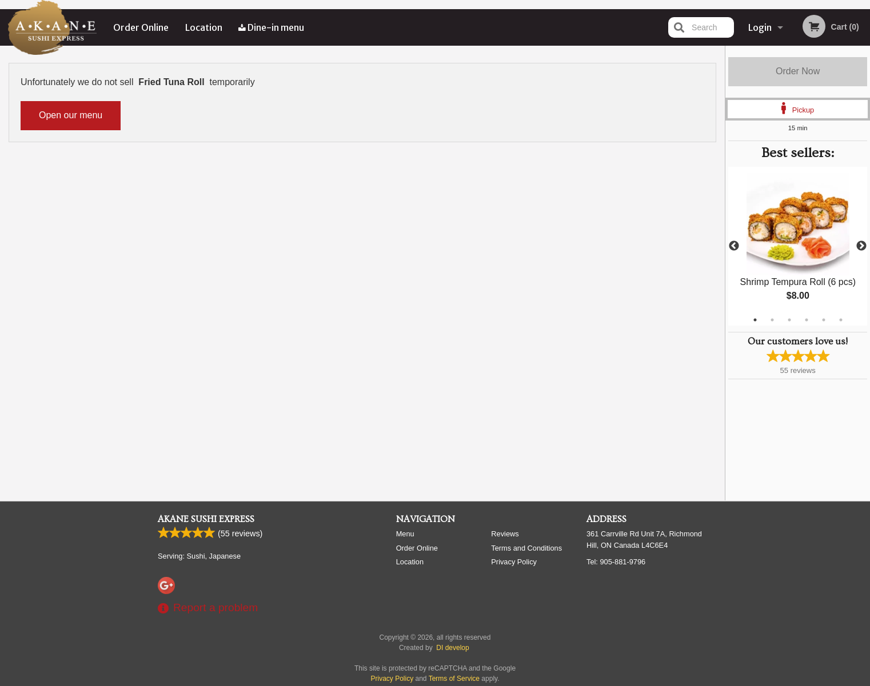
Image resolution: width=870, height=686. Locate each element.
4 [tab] (806, 320)
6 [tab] (841, 320)
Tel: (615, 561)
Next (861, 246)
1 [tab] (755, 320)
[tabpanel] (797, 246)
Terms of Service (454, 679)
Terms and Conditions (526, 548)
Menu (405, 533)
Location (203, 27)
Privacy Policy (514, 561)
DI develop (452, 648)
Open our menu (70, 115)
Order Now (798, 71)
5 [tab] (823, 320)
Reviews (504, 533)
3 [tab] (789, 320)
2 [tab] (772, 320)
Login (760, 27)
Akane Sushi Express (206, 519)
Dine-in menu (271, 27)
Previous (734, 246)
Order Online (141, 27)
